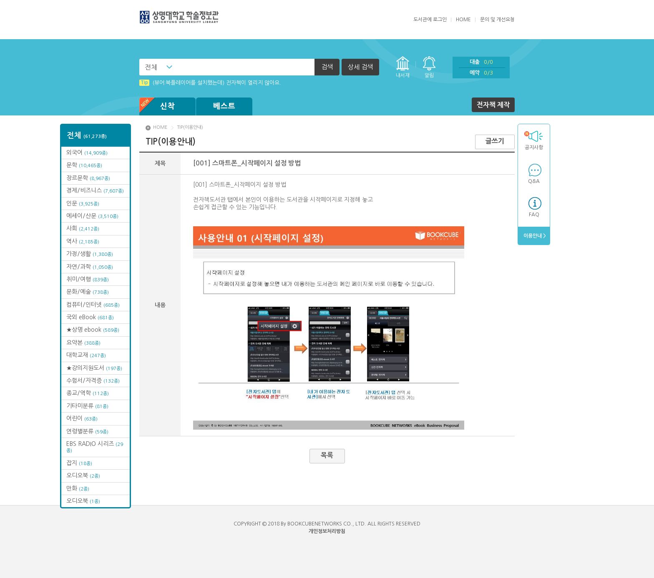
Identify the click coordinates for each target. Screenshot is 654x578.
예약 (481, 72)
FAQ (534, 214)
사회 (82, 228)
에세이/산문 (92, 216)
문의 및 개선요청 (497, 19)
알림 (429, 75)
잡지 (79, 463)
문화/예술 (87, 292)
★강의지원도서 (94, 368)
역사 (82, 241)
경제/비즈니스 (95, 190)
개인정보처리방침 (327, 531)
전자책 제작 (493, 105)
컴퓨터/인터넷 (93, 305)
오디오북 (83, 475)
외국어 (87, 152)
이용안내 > (534, 235)
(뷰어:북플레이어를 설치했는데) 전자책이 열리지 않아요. (210, 82)
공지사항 (533, 140)
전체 (151, 67)
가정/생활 (89, 254)
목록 (327, 455)
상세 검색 (360, 67)
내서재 (403, 75)
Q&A (534, 181)
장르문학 (88, 178)
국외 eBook (90, 317)
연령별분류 (87, 431)
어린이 (82, 418)
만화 (77, 488)
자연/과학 (89, 267)
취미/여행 (87, 279)
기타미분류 (87, 406)
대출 (481, 62)
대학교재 (86, 355)
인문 (82, 203)
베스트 (224, 106)
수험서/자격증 (93, 380)
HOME (463, 19)
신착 (157, 106)
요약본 (83, 342)
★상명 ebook (92, 330)
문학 (84, 165)
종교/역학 (87, 393)
